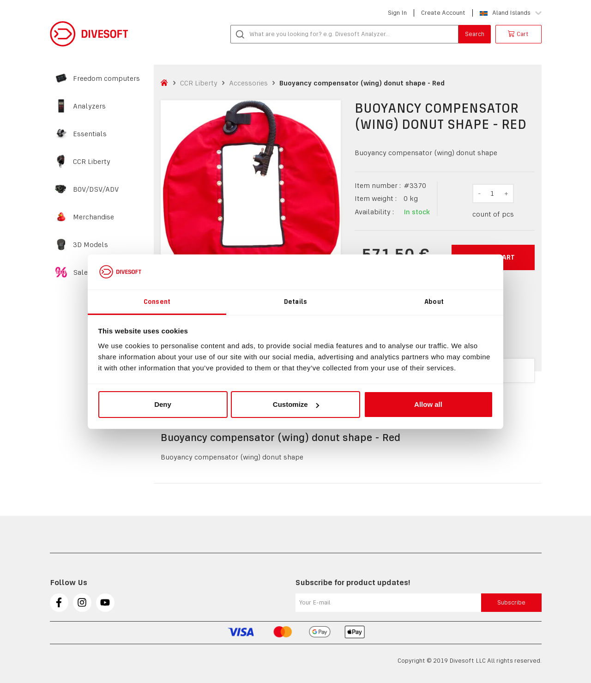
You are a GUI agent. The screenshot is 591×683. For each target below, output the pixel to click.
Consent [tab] (157, 301)
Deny (162, 404)
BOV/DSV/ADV (96, 189)
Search (474, 33)
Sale (80, 272)
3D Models (90, 244)
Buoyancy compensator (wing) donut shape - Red (362, 83)
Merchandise (93, 217)
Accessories (248, 83)
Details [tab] (295, 301)
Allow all (428, 404)
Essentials (90, 134)
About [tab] (434, 301)
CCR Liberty (91, 161)
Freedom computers (106, 78)
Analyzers (89, 106)
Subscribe (511, 602)
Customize (296, 404)
